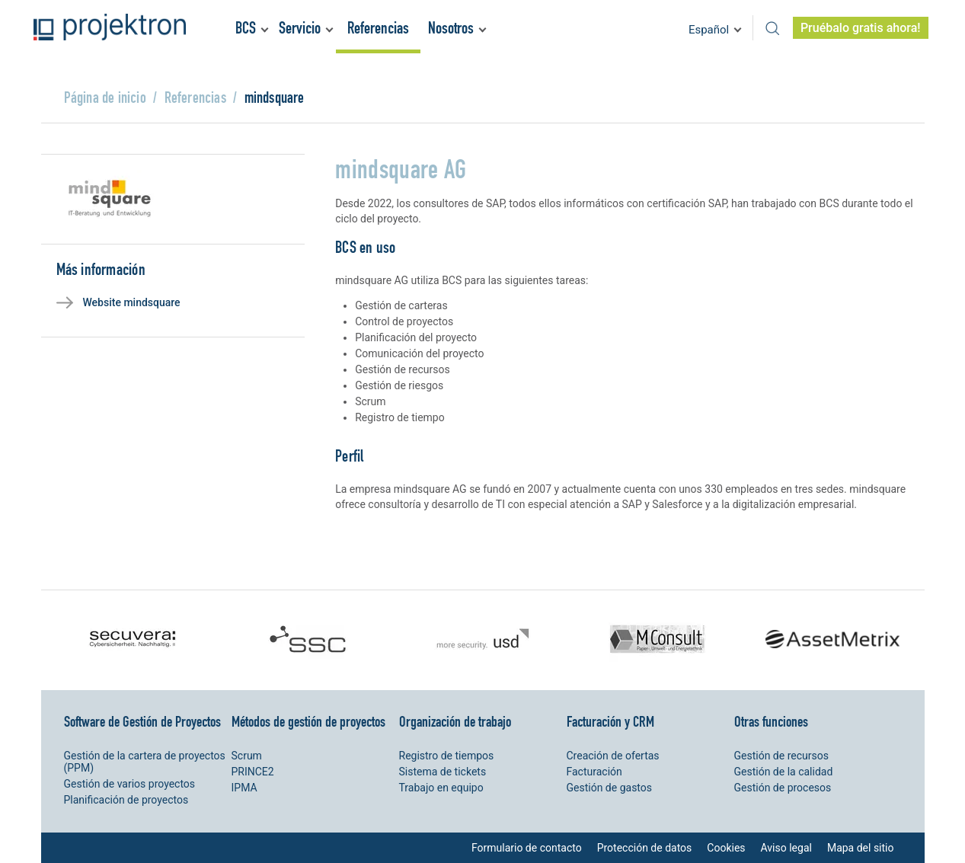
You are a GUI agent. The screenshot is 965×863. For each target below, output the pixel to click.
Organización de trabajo (455, 721)
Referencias (378, 28)
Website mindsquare (132, 302)
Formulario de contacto (526, 848)
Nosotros (451, 28)
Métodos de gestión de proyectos (308, 721)
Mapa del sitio (860, 848)
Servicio (300, 28)
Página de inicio (105, 97)
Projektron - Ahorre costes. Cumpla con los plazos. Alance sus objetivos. (110, 27)
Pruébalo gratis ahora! (860, 28)
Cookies (726, 848)
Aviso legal (786, 848)
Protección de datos (644, 848)
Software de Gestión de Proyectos (142, 721)
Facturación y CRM (610, 721)
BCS (245, 28)
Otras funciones (771, 721)
